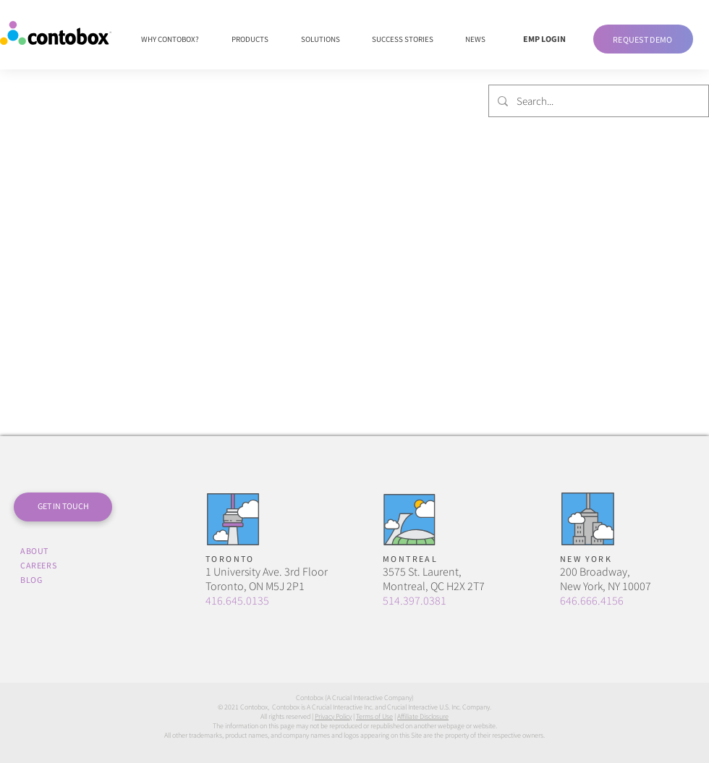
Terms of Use (374, 716)
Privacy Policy (333, 716)
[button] (643, 39)
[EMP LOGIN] (544, 39)
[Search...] (597, 100)
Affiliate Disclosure (423, 716)
